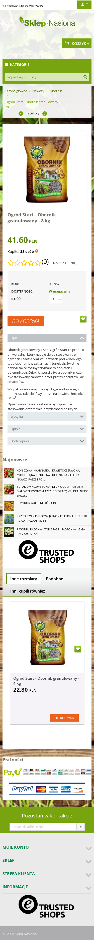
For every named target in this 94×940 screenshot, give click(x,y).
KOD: (15, 284)
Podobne (54, 579)
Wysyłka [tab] (47, 416)
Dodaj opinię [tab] (47, 440)
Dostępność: (22, 291)
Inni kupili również (27, 591)
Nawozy (38, 91)
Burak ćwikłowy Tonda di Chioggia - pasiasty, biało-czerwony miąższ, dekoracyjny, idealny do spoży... (52, 491)
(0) (45, 262)
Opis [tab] (47, 337)
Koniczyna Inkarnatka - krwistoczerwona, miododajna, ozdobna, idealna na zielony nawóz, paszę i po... (48, 475)
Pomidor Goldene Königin (36, 503)
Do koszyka (25, 321)
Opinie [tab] (47, 428)
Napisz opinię (64, 263)
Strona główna (16, 91)
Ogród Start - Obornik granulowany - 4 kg (46, 681)
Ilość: (16, 299)
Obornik (56, 91)
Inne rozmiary (23, 579)
